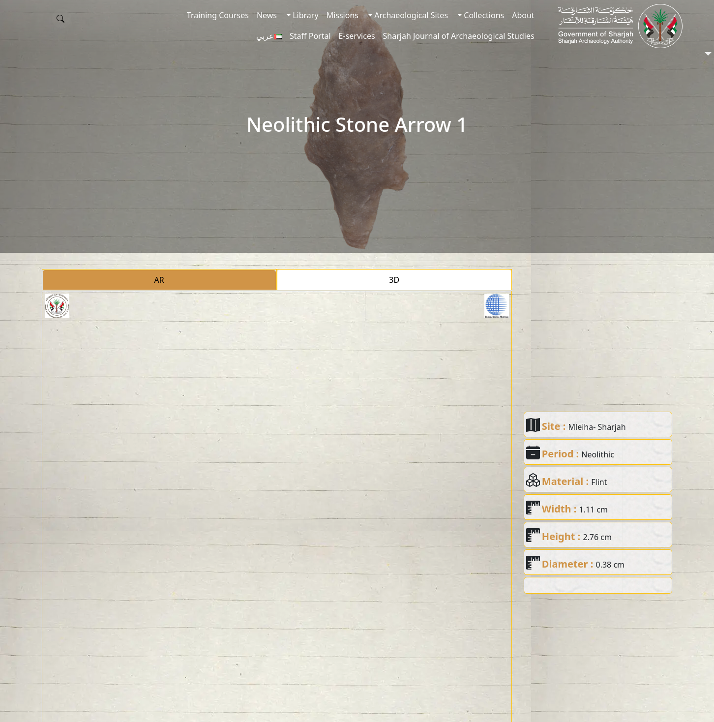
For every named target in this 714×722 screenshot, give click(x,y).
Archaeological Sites (410, 15)
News (267, 15)
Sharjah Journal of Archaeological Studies (459, 35)
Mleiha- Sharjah (597, 426)
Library (305, 15)
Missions (342, 15)
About (523, 15)
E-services (357, 35)
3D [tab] (394, 279)
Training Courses (218, 15)
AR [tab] (159, 279)
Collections (483, 15)
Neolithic (597, 454)
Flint (599, 482)
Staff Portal (310, 35)
